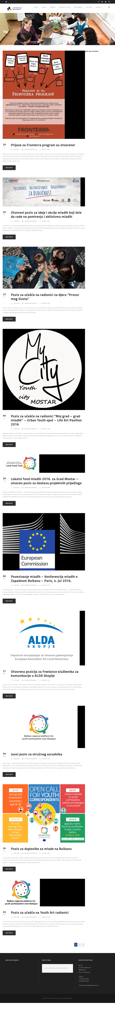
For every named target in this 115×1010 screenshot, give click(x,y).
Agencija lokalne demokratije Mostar (56, 975)
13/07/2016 (16, 303)
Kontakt (99, 7)
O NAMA (42, 7)
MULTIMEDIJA (78, 7)
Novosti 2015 (47, 924)
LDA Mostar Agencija (31, 149)
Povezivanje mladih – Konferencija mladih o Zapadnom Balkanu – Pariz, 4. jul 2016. (44, 580)
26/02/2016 (16, 860)
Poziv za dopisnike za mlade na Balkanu (41, 855)
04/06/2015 (16, 924)
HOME (34, 7)
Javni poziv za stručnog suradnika (37, 758)
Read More (10, 167)
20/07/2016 (16, 149)
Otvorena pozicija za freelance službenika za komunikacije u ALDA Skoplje (45, 675)
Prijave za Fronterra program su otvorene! (43, 144)
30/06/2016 (16, 487)
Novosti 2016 (47, 149)
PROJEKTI (52, 7)
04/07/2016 (16, 428)
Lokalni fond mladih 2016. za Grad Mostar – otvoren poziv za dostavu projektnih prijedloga (47, 480)
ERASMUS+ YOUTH (64, 7)
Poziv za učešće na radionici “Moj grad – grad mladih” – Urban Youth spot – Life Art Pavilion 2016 (46, 420)
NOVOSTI (89, 7)
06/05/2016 (16, 587)
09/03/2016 (16, 763)
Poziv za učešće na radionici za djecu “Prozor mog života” (45, 296)
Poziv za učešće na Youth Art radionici (40, 919)
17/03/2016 (16, 682)
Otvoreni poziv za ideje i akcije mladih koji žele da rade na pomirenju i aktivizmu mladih (47, 214)
